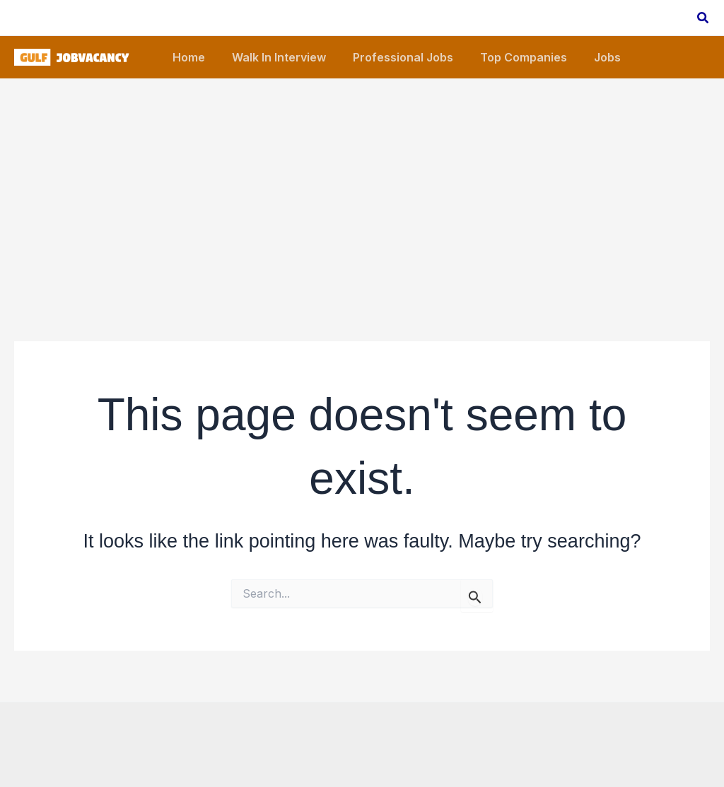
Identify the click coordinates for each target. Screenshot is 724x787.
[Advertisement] (362, 184)
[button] (703, 18)
